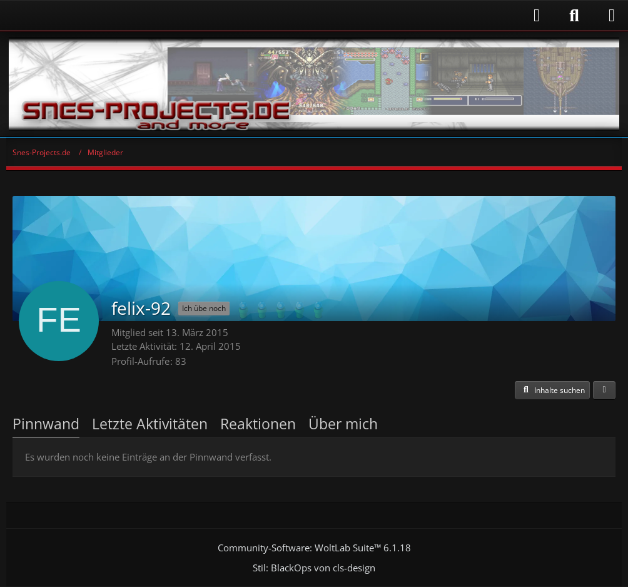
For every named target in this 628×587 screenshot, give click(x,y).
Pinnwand (46, 424)
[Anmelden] (279, 15)
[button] (552, 390)
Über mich (343, 424)
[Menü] (611, 15)
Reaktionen (258, 424)
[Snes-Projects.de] (314, 84)
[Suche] (574, 15)
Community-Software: (314, 547)
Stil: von (314, 567)
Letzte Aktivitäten (150, 424)
